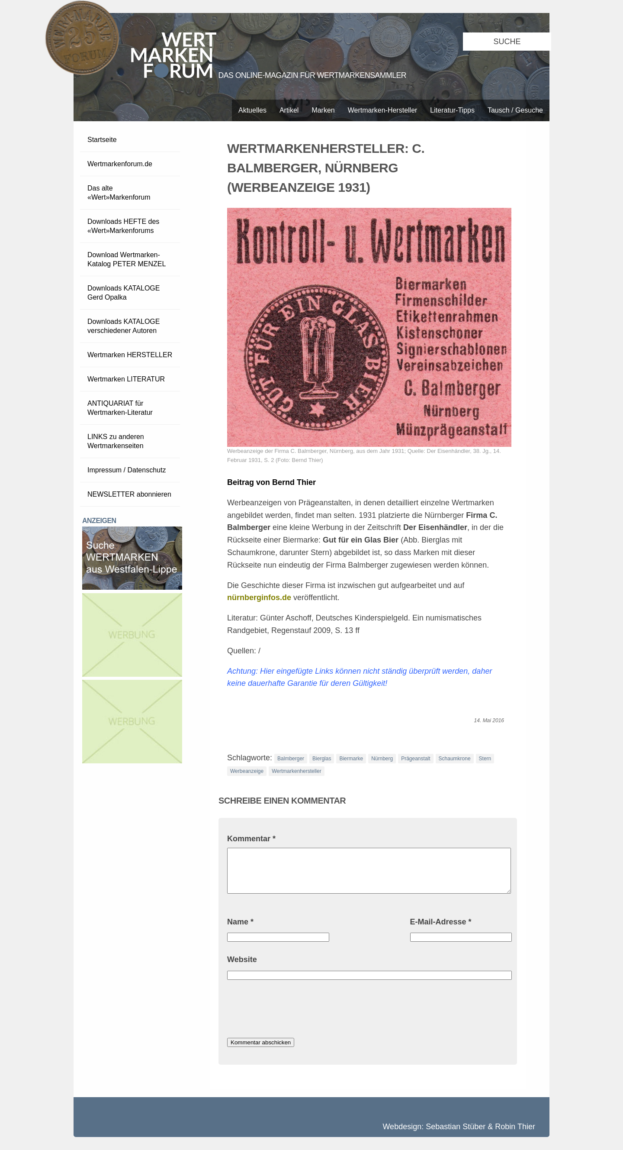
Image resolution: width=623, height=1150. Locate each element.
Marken (323, 110)
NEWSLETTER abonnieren (129, 494)
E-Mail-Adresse (441, 921)
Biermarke (351, 759)
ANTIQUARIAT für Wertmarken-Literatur (120, 408)
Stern (485, 759)
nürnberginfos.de (259, 597)
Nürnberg (382, 759)
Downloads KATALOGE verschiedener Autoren (123, 326)
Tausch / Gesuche (515, 110)
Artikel (289, 110)
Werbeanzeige (246, 771)
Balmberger (290, 759)
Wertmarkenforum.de (119, 164)
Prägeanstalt (415, 759)
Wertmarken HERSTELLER (129, 355)
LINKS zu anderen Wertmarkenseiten (115, 441)
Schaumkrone (455, 759)
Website (242, 959)
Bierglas (321, 759)
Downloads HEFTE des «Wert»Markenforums (123, 226)
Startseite (102, 139)
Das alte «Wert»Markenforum (119, 192)
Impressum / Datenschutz (126, 470)
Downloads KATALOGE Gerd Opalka (123, 292)
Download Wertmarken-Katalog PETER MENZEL (126, 259)
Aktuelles (252, 110)
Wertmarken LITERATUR (126, 379)
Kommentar (251, 838)
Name (240, 921)
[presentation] (293, 1010)
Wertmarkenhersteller (296, 771)
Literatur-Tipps (452, 110)
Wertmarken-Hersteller (382, 110)
